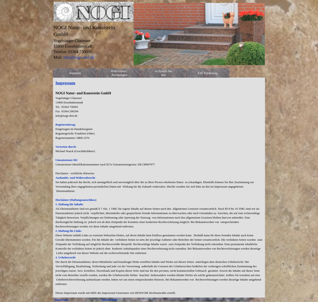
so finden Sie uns (163, 73)
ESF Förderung (208, 73)
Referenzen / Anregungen (119, 73)
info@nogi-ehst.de (78, 57)
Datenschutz (109, 299)
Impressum (62, 299)
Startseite (75, 73)
